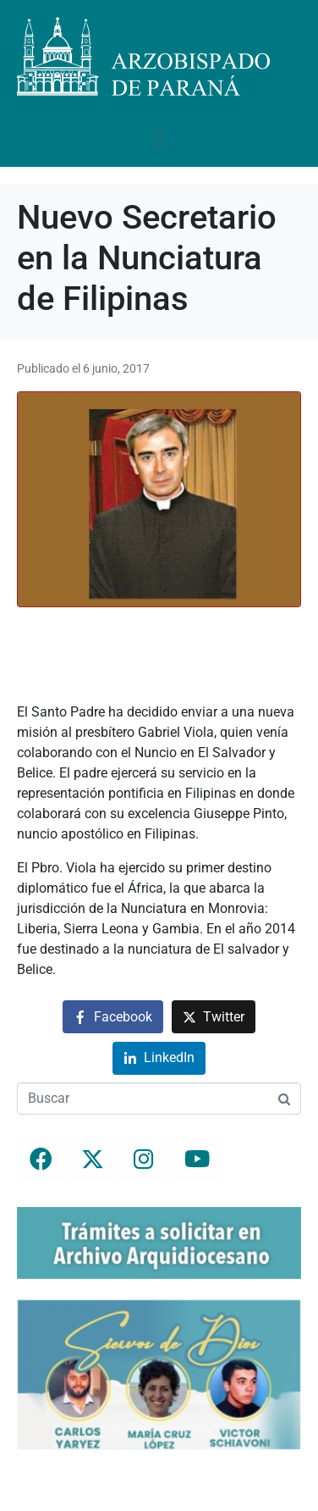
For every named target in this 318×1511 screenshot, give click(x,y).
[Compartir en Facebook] (113, 1016)
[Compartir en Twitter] (213, 1016)
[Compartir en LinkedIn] (159, 1058)
